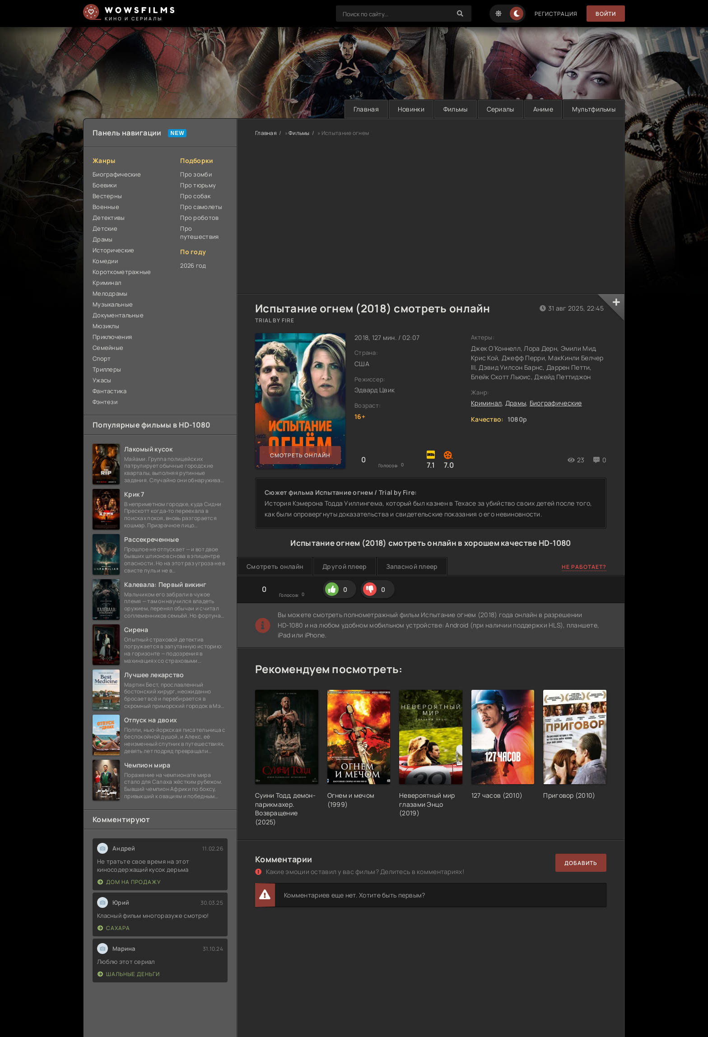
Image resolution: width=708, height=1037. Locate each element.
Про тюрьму (198, 185)
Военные (106, 207)
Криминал (107, 283)
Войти (606, 14)
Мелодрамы (110, 293)
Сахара (114, 928)
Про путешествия (199, 232)
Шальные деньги (129, 974)
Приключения (112, 337)
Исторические (113, 250)
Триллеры (107, 369)
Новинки (411, 109)
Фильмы (455, 109)
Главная (366, 109)
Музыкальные (113, 304)
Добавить (580, 863)
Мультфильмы (593, 109)
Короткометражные (122, 272)
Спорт (102, 358)
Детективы (109, 218)
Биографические (117, 174)
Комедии (105, 261)
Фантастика (109, 391)
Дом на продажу (129, 882)
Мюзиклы (106, 326)
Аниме (543, 109)
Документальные (118, 315)
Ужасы (102, 380)
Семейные (108, 348)
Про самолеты (201, 207)
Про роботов (199, 218)
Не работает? (584, 567)
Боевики (104, 185)
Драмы (102, 239)
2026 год (193, 265)
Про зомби (196, 174)
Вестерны (107, 196)
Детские (105, 228)
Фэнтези (105, 402)
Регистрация (556, 14)
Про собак (195, 196)
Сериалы (500, 109)
